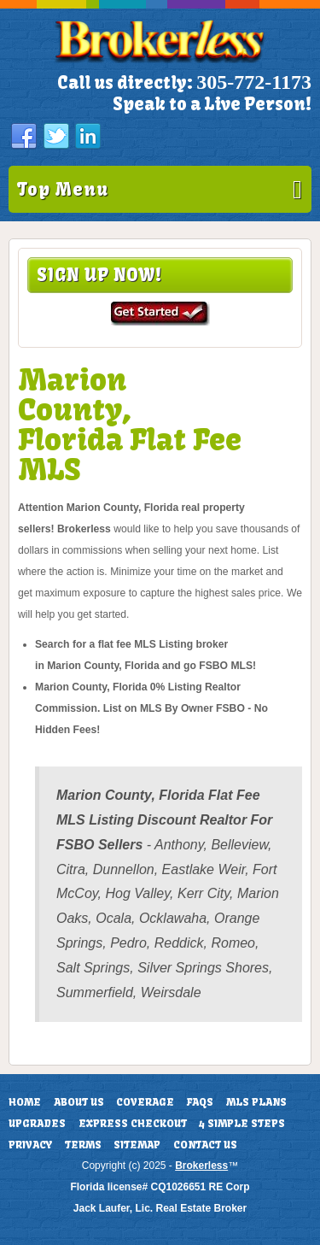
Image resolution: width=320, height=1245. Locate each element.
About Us (79, 1102)
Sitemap (136, 1145)
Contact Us (205, 1145)
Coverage (145, 1102)
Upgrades (37, 1124)
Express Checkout (133, 1124)
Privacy (30, 1145)
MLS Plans (256, 1102)
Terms (83, 1145)
